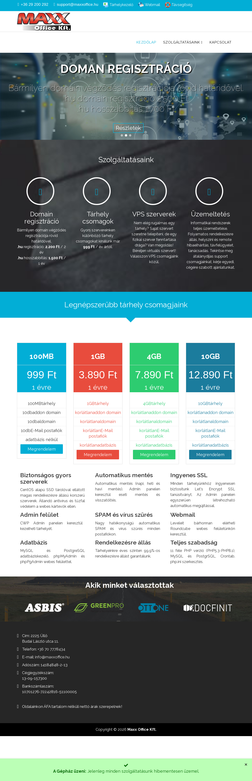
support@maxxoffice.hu (77, 4)
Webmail (152, 5)
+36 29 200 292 (34, 4)
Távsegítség (181, 5)
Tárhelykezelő (121, 5)
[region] (126, 86)
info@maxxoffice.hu (52, 657)
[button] (122, 135)
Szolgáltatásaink (181, 42)
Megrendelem (42, 449)
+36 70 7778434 (51, 649)
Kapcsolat (221, 42)
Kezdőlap (146, 42)
